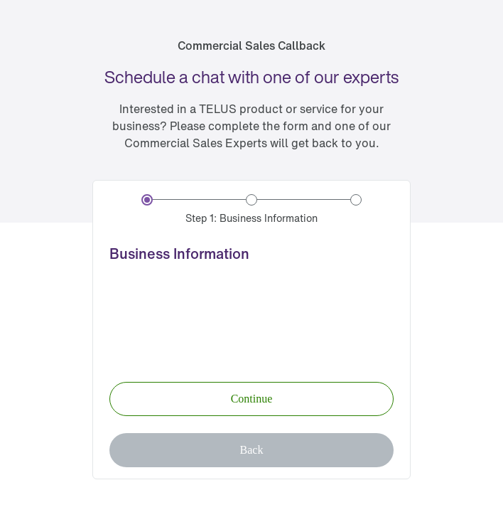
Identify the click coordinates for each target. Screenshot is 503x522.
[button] (251, 399)
